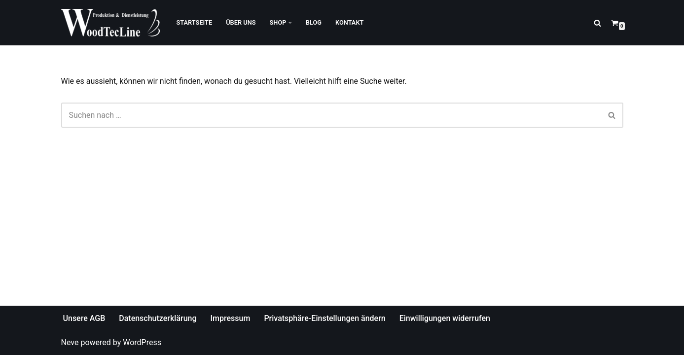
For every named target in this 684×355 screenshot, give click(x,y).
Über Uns (240, 22)
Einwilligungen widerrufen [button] (444, 318)
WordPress (142, 342)
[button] (289, 22)
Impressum (231, 318)
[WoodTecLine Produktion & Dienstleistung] (110, 22)
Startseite (195, 22)
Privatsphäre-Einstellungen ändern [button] (324, 318)
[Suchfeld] (597, 23)
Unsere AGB (84, 318)
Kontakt (349, 22)
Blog (314, 22)
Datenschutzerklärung (157, 318)
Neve (70, 342)
